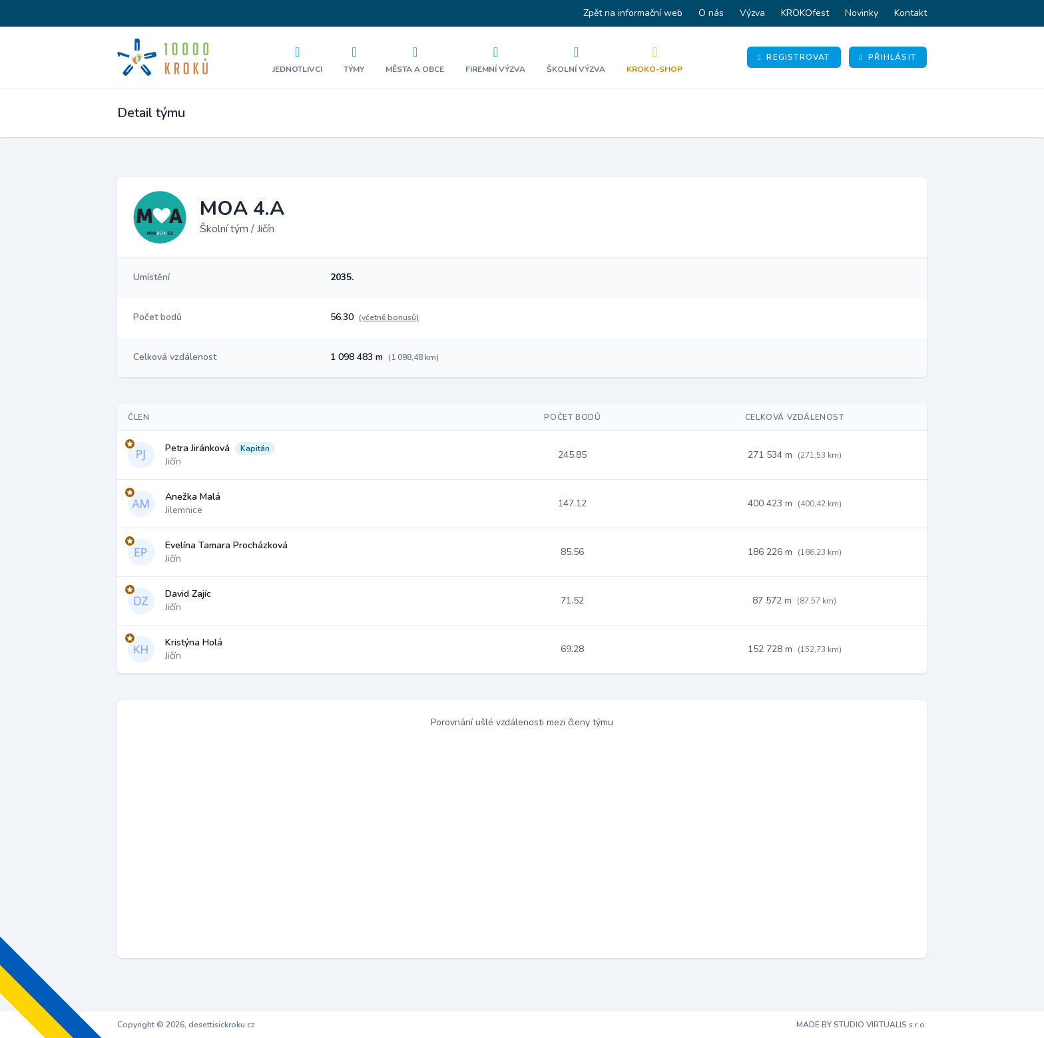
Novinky (861, 13)
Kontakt (910, 13)
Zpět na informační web (632, 13)
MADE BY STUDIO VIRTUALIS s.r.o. (861, 1024)
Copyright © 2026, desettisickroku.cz (186, 1024)
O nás (711, 13)
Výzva (752, 13)
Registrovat (794, 57)
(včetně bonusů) (389, 317)
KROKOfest (805, 13)
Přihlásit (888, 57)
